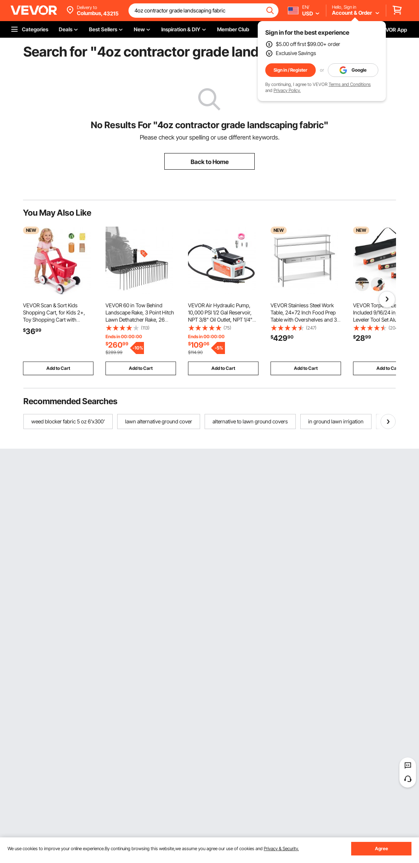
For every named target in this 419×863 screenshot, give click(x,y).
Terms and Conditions (350, 84)
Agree (381, 848)
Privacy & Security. (281, 848)
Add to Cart (58, 368)
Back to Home (210, 162)
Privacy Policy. (287, 90)
